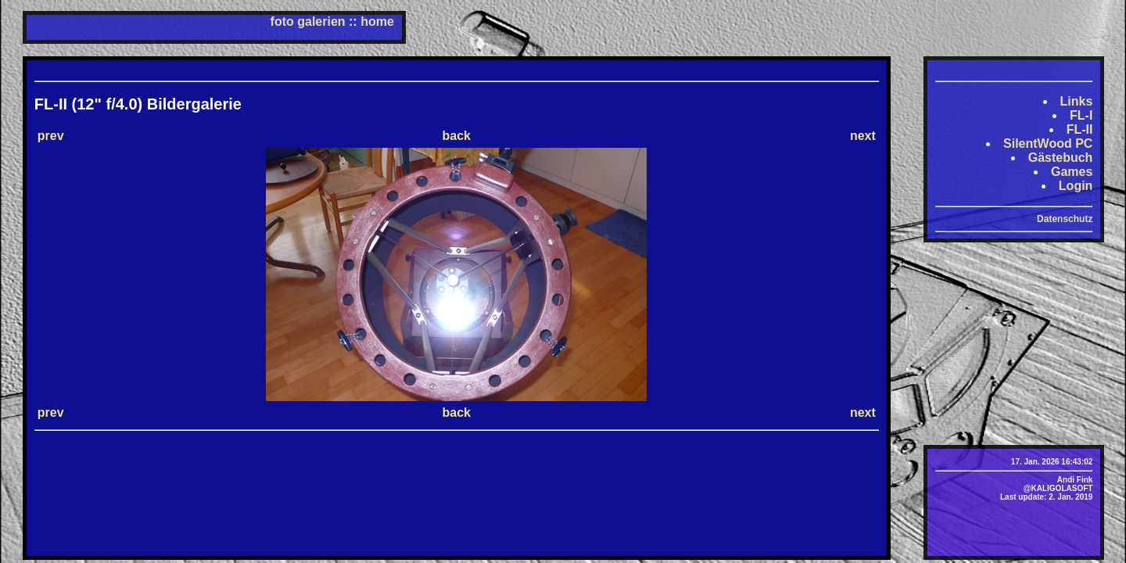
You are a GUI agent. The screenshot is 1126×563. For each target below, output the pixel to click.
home (377, 21)
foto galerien (308, 21)
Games (1071, 171)
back (457, 135)
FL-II (1080, 129)
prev (51, 135)
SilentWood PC (1047, 143)
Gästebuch (1060, 157)
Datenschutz (1064, 218)
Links (1076, 101)
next (863, 135)
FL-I (1081, 115)
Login (1076, 185)
